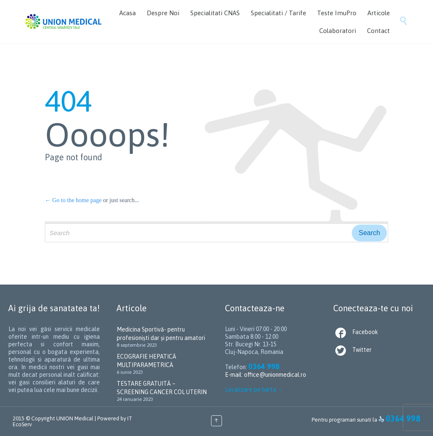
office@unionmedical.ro (275, 374)
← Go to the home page (73, 200)
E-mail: (234, 374)
